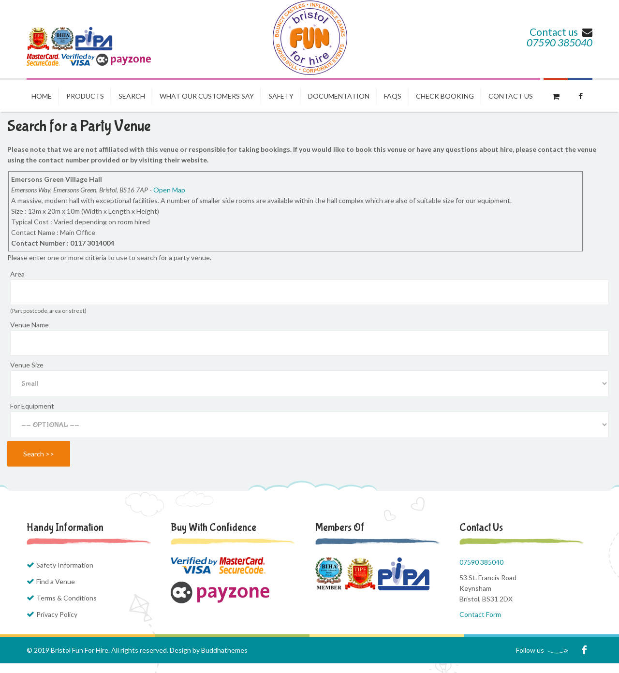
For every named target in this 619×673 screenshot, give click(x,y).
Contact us (561, 32)
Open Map (169, 190)
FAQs (392, 96)
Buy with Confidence (213, 527)
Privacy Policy (56, 614)
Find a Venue (55, 581)
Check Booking (445, 96)
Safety (281, 96)
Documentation (338, 96)
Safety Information (64, 565)
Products (85, 96)
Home (41, 96)
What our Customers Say (207, 96)
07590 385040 (559, 42)
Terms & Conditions (66, 598)
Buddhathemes (224, 650)
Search (131, 96)
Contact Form (480, 614)
